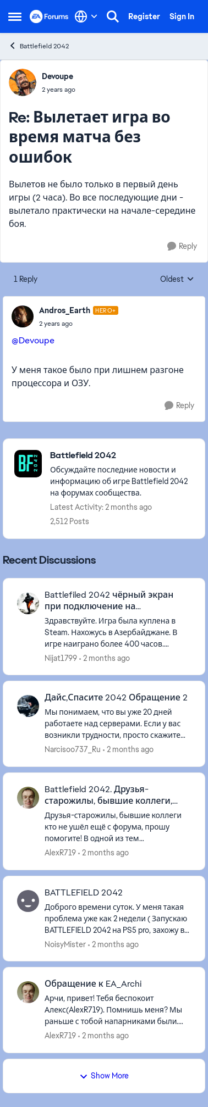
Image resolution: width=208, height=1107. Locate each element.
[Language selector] (86, 16)
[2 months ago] (104, 658)
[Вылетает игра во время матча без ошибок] (58, 89)
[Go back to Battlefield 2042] (122, 455)
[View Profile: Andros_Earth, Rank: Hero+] (23, 316)
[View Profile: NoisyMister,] (28, 901)
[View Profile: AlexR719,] (28, 798)
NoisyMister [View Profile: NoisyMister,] (65, 944)
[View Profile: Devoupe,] (22, 82)
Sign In (181, 16)
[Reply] (182, 246)
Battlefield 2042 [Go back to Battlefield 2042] (38, 46)
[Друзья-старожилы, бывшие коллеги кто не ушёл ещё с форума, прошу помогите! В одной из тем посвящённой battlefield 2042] (118, 827)
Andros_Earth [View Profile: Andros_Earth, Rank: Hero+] (64, 310)
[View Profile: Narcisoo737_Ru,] (28, 706)
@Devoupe (33, 340)
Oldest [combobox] (177, 279)
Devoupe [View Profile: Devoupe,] (57, 76)
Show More (104, 1076)
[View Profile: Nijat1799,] (28, 603)
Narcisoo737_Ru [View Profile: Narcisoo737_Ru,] (73, 749)
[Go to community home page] (49, 16)
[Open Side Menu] (15, 16)
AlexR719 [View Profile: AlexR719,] (60, 853)
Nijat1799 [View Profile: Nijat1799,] (61, 658)
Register (144, 16)
